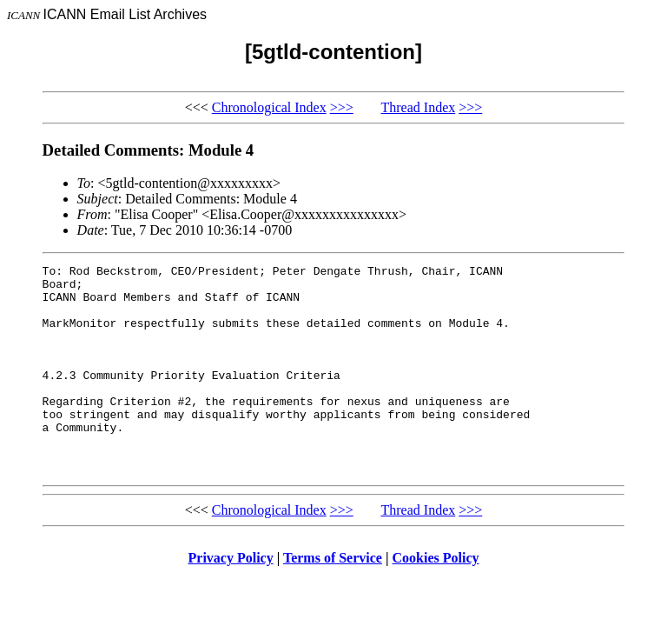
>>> (341, 107)
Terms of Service (332, 599)
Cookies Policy (436, 599)
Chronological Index (269, 107)
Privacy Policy (231, 599)
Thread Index (418, 107)
